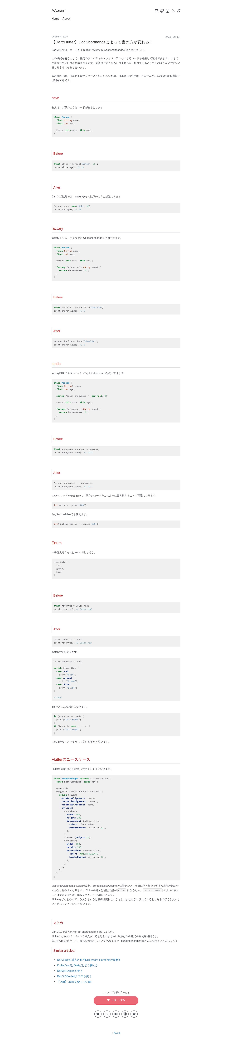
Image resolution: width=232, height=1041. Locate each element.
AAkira (117, 1033)
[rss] (173, 11)
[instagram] (167, 11)
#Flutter (176, 37)
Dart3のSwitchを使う (70, 970)
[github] (162, 11)
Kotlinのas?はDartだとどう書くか (77, 965)
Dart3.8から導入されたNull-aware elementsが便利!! (88, 959)
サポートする (116, 1000)
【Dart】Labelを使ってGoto (74, 981)
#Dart (168, 37)
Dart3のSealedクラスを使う (74, 976)
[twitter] (178, 11)
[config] (151, 11)
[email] (157, 11)
